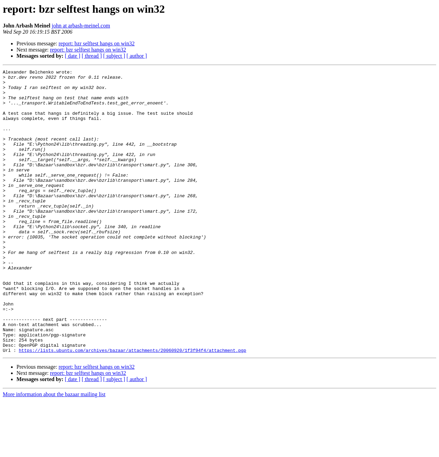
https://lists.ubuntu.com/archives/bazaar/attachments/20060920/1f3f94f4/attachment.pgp (132, 407)
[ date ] (72, 56)
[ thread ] (92, 56)
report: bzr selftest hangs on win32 (97, 43)
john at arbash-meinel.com (81, 26)
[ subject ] (114, 56)
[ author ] (137, 56)
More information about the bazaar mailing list (54, 451)
